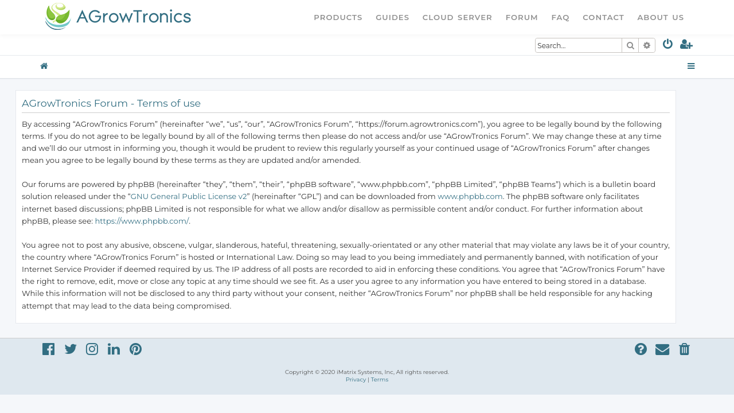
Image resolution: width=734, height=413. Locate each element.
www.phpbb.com (491, 196)
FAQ (561, 17)
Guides (392, 17)
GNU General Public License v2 (210, 196)
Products (338, 17)
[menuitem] (668, 46)
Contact (603, 17)
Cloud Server (458, 17)
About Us (660, 17)
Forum (522, 17)
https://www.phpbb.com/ (163, 220)
